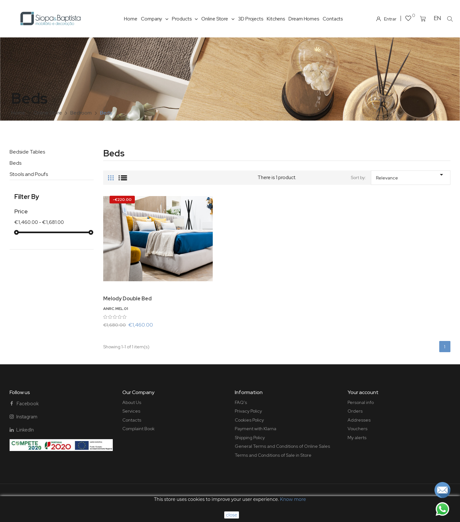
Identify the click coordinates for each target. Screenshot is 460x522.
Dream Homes (303, 19)
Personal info (361, 402)
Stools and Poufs (29, 174)
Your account (363, 392)
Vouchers (357, 428)
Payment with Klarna (255, 428)
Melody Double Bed (127, 298)
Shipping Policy (250, 437)
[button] (450, 18)
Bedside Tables (27, 151)
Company (154, 19)
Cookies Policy (249, 420)
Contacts (333, 19)
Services (131, 411)
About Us (131, 402)
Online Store (217, 19)
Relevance (410, 176)
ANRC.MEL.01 (115, 308)
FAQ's (241, 402)
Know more (293, 499)
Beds (15, 163)
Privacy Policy (248, 411)
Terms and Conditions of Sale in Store (273, 455)
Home (130, 19)
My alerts (357, 437)
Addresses (359, 420)
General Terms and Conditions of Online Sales (282, 446)
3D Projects (250, 19)
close (231, 515)
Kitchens (276, 19)
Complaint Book (138, 428)
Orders (355, 411)
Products (185, 19)
